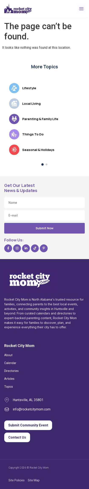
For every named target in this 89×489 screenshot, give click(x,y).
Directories (11, 371)
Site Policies (16, 480)
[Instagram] (17, 248)
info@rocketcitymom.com (31, 409)
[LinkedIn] (26, 248)
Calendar (10, 363)
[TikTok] (35, 248)
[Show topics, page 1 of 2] (42, 164)
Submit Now (44, 228)
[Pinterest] (44, 248)
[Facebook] (8, 248)
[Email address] (44, 215)
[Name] (44, 202)
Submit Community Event (28, 425)
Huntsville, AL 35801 (28, 400)
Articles (9, 378)
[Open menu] (81, 8)
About (8, 355)
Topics (8, 386)
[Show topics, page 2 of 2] (46, 164)
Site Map (34, 480)
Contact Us (17, 437)
